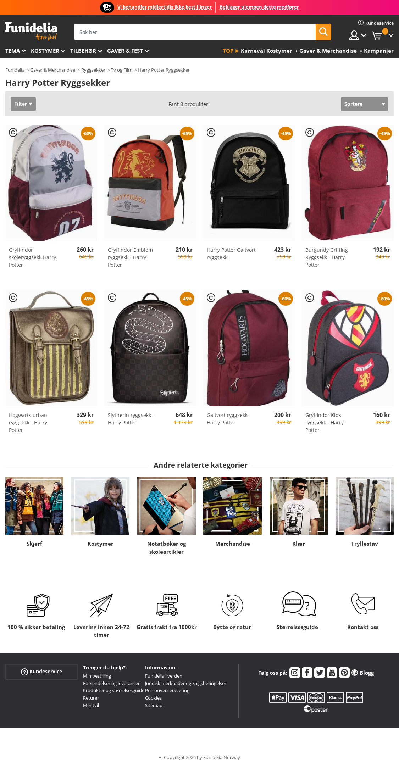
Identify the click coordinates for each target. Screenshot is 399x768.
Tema (12, 50)
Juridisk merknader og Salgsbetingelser (185, 683)
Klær (298, 543)
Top (228, 50)
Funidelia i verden (163, 676)
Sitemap (153, 705)
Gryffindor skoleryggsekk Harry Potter (32, 257)
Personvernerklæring (167, 690)
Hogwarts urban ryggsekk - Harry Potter (28, 422)
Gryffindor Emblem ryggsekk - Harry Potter (130, 257)
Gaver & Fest (125, 50)
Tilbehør (83, 50)
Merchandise (232, 543)
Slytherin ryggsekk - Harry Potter (131, 419)
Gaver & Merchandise (52, 70)
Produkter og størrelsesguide (113, 690)
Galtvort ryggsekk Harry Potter (227, 419)
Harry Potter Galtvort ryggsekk (231, 253)
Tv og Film (121, 70)
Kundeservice (41, 671)
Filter (20, 103)
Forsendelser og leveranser (111, 683)
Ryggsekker (93, 70)
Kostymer (45, 50)
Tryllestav (364, 543)
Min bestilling (97, 676)
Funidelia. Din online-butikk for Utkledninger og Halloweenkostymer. (31, 31)
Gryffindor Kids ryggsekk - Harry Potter (324, 422)
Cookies (153, 698)
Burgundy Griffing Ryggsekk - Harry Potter (326, 257)
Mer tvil (91, 705)
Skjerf (34, 543)
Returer (91, 698)
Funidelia (14, 70)
